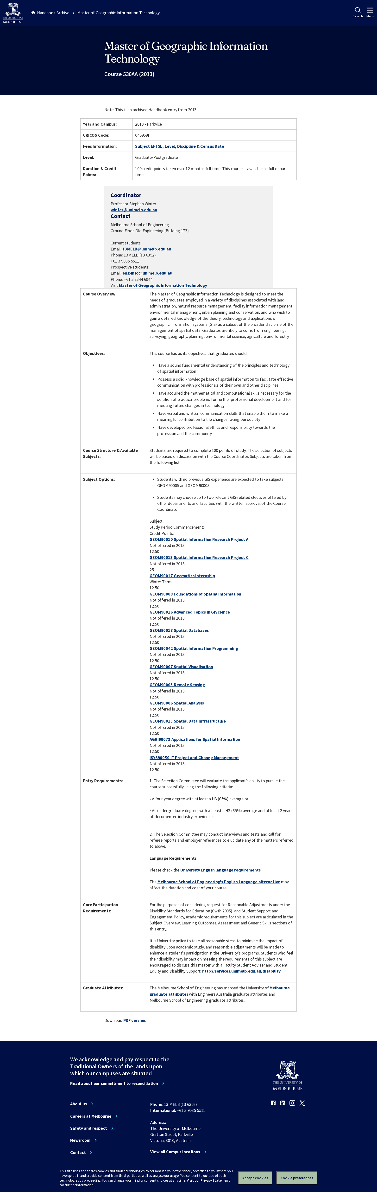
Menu (370, 12)
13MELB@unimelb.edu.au (146, 249)
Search (358, 12)
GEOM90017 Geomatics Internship (182, 575)
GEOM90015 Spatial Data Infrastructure (188, 721)
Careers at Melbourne (90, 1116)
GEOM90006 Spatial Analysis (177, 703)
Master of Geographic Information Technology (163, 285)
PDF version (134, 1020)
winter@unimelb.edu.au (134, 210)
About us (78, 1104)
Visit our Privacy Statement (208, 1180)
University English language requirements (220, 870)
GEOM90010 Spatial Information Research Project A (199, 539)
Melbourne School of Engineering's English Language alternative (218, 881)
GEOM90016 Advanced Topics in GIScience (190, 612)
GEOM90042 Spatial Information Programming (194, 648)
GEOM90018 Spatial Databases (179, 630)
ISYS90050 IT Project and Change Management (194, 757)
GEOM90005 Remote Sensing (177, 684)
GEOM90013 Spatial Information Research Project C (199, 557)
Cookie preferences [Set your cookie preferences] (297, 1177)
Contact (78, 1152)
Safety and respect (88, 1128)
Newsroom (80, 1140)
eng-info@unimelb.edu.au (147, 273)
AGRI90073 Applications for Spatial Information (195, 739)
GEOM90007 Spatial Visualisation (181, 666)
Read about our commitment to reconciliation (114, 1083)
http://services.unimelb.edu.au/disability (241, 971)
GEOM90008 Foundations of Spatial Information (195, 594)
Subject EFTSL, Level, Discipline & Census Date (179, 146)
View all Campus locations (175, 1151)
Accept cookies (255, 1177)
